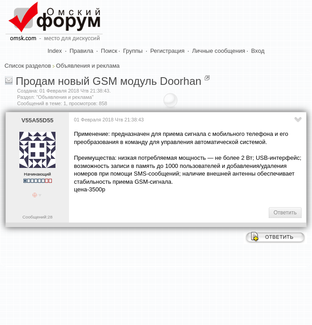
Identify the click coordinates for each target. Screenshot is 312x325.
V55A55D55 (38, 120)
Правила (81, 50)
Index (55, 50)
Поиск (109, 50)
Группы (132, 50)
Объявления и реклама (87, 65)
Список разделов (28, 65)
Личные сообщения (218, 50)
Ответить (285, 212)
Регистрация (167, 50)
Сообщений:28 (38, 216)
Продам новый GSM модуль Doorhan (109, 81)
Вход (257, 50)
